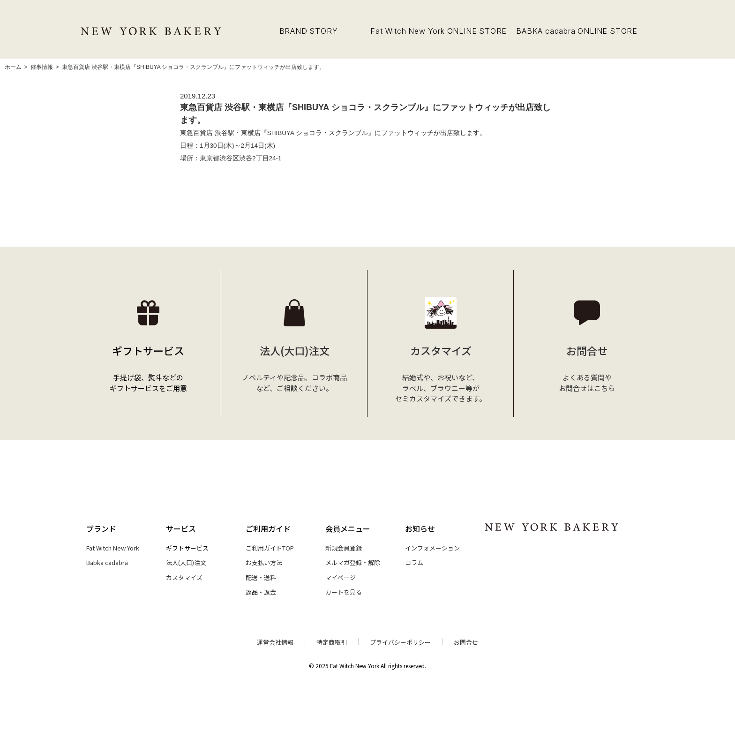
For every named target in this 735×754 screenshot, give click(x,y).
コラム (414, 562)
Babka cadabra (107, 562)
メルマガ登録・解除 (352, 562)
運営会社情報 (275, 642)
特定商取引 (331, 642)
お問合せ (466, 642)
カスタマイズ (184, 577)
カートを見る (343, 592)
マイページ (340, 577)
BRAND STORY (308, 31)
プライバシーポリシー (400, 642)
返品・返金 (261, 592)
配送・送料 (261, 577)
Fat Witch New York (112, 547)
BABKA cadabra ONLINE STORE (577, 31)
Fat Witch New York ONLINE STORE (438, 31)
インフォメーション (432, 547)
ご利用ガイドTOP (270, 547)
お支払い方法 (264, 562)
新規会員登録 (343, 547)
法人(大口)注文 (186, 562)
